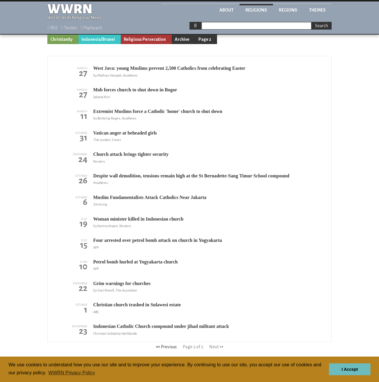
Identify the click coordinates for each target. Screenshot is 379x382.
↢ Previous (166, 346)
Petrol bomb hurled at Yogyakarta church (135, 261)
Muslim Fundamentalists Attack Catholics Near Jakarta (149, 197)
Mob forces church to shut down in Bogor (135, 89)
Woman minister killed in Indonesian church (138, 218)
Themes (317, 10)
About (226, 10)
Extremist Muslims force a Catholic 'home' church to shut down (157, 111)
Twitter (69, 27)
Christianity (61, 39)
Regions (288, 10)
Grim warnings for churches (122, 283)
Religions (256, 10)
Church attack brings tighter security (131, 154)
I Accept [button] (349, 369)
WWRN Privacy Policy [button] (71, 372)
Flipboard (91, 27)
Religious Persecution (145, 39)
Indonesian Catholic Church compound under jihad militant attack (161, 326)
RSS (53, 27)
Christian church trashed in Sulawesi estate (137, 304)
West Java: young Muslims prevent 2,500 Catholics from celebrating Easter (169, 68)
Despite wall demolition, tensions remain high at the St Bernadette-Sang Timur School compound (191, 175)
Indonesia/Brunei (98, 39)
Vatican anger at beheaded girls (125, 132)
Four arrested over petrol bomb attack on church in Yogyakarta (157, 240)
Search (321, 25)
